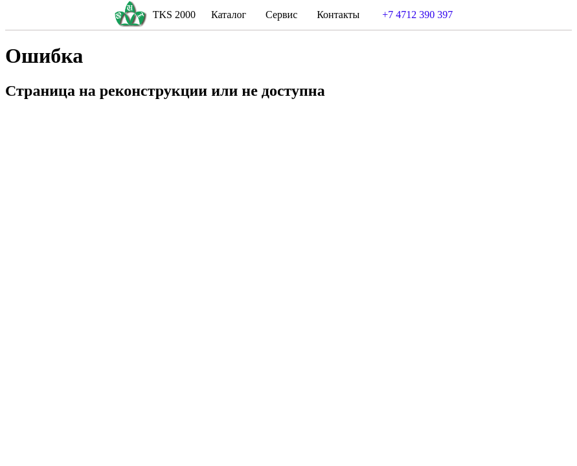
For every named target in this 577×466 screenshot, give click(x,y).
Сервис (281, 14)
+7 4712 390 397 (417, 14)
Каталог (228, 14)
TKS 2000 (174, 14)
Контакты (338, 14)
